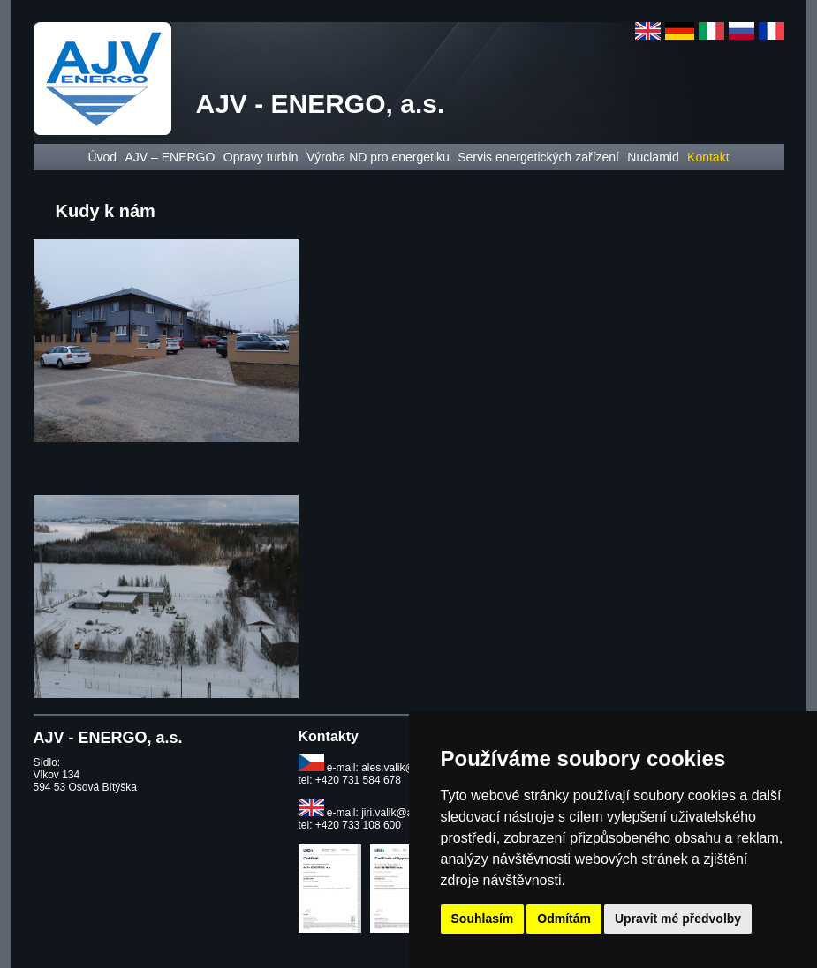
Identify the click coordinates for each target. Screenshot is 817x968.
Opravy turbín (261, 157)
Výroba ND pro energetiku (378, 157)
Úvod (102, 157)
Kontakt (708, 157)
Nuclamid (652, 157)
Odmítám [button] (564, 919)
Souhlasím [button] (482, 919)
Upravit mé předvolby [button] (678, 919)
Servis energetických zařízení (538, 157)
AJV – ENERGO (170, 157)
